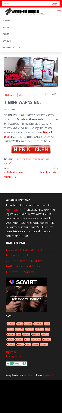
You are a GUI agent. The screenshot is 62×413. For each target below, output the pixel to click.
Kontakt (11, 334)
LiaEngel (36, 334)
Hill (48, 329)
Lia (19, 334)
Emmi (10, 329)
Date (47, 324)
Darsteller (38, 324)
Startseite (7, 20)
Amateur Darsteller (14, 209)
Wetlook (48, 159)
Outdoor (19, 339)
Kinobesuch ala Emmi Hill (17, 255)
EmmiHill (29, 329)
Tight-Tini (47, 339)
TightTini (11, 344)
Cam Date (7, 40)
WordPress (29, 375)
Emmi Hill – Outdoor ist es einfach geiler (23, 266)
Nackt (10, 339)
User (28, 344)
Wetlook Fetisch (9, 163)
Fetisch (19, 159)
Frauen (6, 34)
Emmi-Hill (20, 329)
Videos (6, 27)
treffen (20, 344)
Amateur (11, 324)
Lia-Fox (26, 334)
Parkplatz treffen (11, 47)
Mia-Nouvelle (9, 95)
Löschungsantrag (13, 356)
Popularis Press (49, 375)
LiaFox (45, 334)
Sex (27, 339)
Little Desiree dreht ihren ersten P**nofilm (24, 249)
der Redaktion (13, 109)
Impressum (11, 352)
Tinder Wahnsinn (38, 159)
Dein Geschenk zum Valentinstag (20, 272)
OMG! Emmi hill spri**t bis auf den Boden (24, 261)
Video (36, 344)
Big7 (19, 324)
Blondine (28, 324)
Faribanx (39, 329)
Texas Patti (36, 339)
